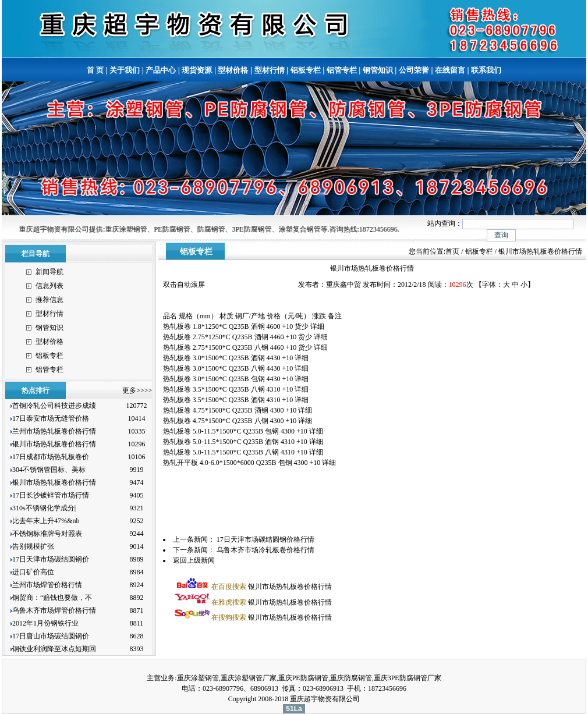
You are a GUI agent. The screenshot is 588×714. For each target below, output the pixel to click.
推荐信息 (49, 300)
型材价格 (233, 70)
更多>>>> (137, 390)
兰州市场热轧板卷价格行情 (54, 431)
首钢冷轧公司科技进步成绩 (54, 406)
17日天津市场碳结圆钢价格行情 (265, 539)
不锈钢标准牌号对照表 (47, 534)
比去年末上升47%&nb (45, 521)
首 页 (95, 70)
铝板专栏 (306, 70)
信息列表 (49, 286)
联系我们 (486, 70)
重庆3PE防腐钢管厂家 (407, 678)
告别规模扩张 (34, 546)
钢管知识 (378, 70)
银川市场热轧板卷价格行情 (54, 444)
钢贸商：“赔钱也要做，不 (52, 598)
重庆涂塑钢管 (198, 678)
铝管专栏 (342, 70)
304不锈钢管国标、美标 (49, 470)
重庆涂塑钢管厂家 (249, 678)
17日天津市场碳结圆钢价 (50, 559)
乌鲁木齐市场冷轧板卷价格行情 (265, 550)
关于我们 (124, 70)
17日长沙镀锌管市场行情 (50, 495)
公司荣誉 (414, 70)
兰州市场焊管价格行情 (47, 585)
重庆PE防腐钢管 (303, 678)
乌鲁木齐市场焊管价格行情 (54, 610)
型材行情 (269, 70)
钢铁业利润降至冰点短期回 (54, 649)
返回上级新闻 (194, 560)
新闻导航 (49, 272)
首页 (452, 251)
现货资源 (197, 70)
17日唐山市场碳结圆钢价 (50, 636)
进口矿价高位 (34, 572)
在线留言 (450, 70)
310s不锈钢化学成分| (44, 508)
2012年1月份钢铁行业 (45, 623)
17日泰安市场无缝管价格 (50, 418)
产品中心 (161, 70)
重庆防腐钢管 (351, 678)
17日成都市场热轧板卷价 (50, 457)
